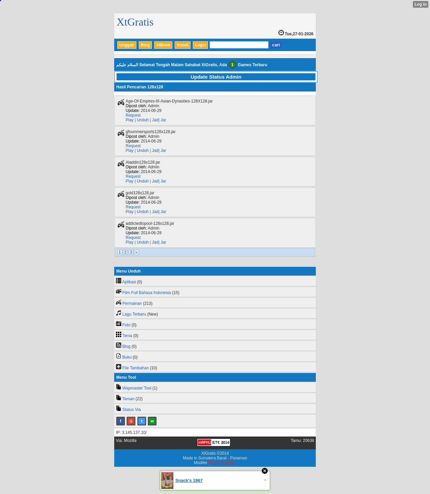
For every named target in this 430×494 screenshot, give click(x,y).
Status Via (131, 409)
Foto (126, 325)
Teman (128, 399)
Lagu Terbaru (134, 314)
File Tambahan (135, 368)
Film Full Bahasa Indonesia (146, 292)
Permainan (132, 303)
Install (182, 45)
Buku (126, 357)
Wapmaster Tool (136, 388)
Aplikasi (129, 282)
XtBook (163, 45)
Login (200, 45)
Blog (145, 45)
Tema (127, 335)
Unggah (126, 45)
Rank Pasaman (222, 462)
